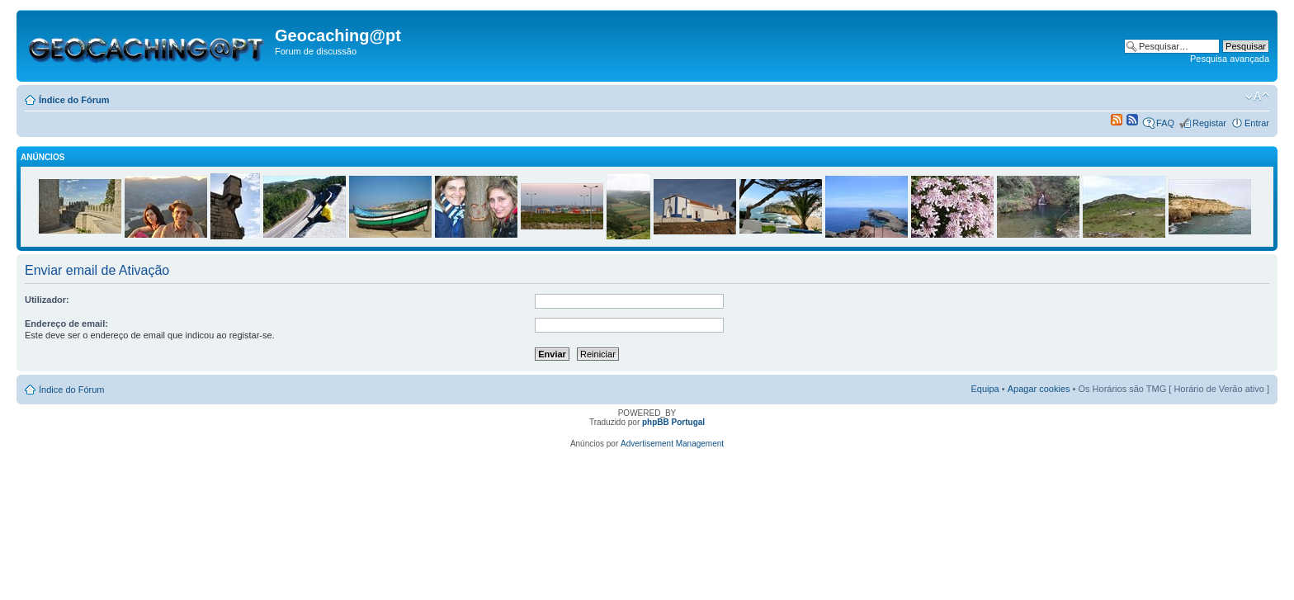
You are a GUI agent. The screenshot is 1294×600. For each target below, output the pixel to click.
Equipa (984, 389)
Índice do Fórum (74, 100)
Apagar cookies (1039, 389)
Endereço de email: (66, 323)
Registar (1209, 123)
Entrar (1256, 123)
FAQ (1165, 123)
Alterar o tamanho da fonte (1257, 96)
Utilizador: (47, 300)
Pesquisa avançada (1229, 59)
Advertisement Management (672, 443)
